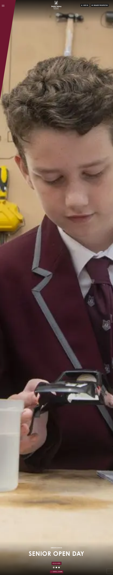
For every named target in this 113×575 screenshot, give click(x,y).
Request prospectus (100, 5)
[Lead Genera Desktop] (56, 5)
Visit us (84, 5)
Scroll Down (56, 572)
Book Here (56, 563)
